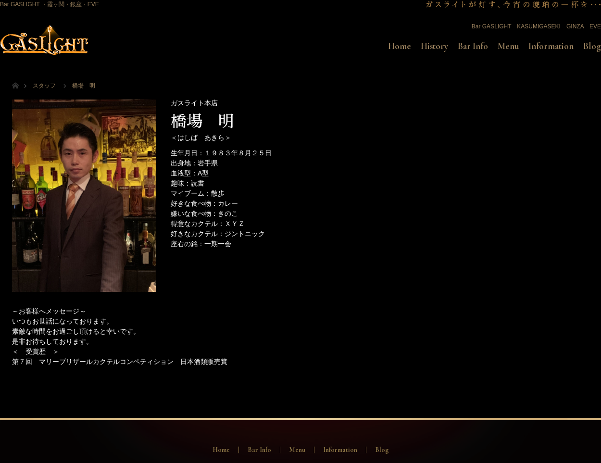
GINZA (575, 26)
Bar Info (473, 46)
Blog (592, 46)
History (434, 46)
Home (399, 46)
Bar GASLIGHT (491, 26)
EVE (595, 26)
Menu (508, 46)
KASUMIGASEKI (539, 26)
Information (551, 46)
